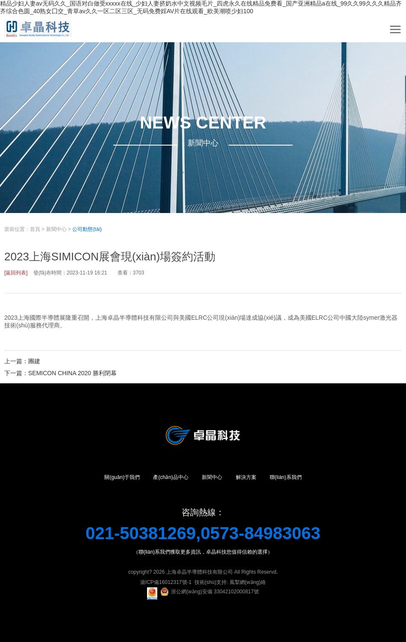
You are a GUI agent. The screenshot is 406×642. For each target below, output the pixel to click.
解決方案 (246, 477)
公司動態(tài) (87, 229)
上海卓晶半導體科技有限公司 (199, 572)
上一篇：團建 (22, 361)
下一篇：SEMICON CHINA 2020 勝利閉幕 (60, 373)
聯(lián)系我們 (286, 477)
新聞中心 (56, 229)
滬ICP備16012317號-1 (165, 582)
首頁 (35, 229)
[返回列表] (16, 273)
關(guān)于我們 (122, 477)
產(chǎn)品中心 (170, 477)
